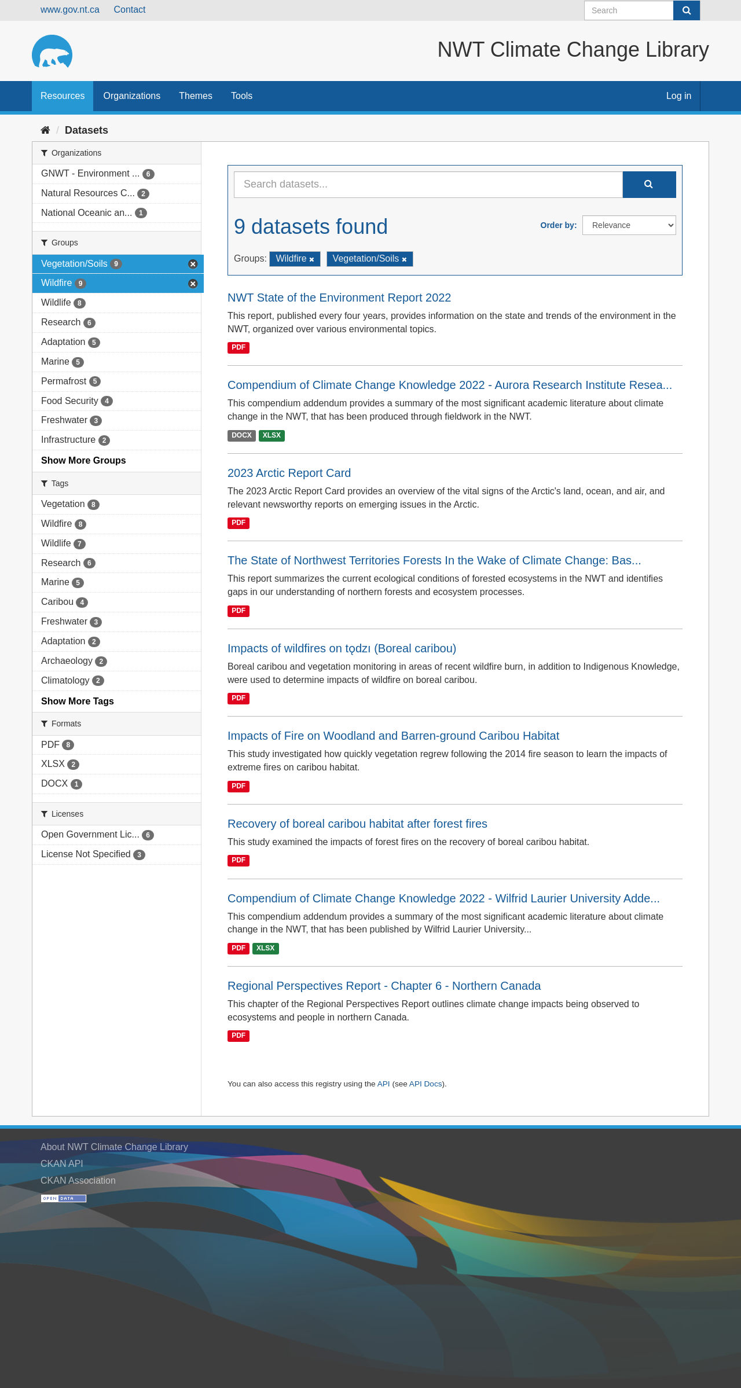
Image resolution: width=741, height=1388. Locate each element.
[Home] (45, 130)
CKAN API (62, 1164)
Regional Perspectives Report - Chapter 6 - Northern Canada (384, 985)
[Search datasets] (642, 10)
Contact (129, 9)
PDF (238, 347)
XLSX (272, 435)
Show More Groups (83, 460)
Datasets (86, 130)
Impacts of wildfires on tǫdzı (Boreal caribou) (342, 648)
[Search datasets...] (428, 184)
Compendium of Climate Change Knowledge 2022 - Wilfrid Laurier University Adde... (444, 898)
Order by (557, 225)
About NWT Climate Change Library (114, 1147)
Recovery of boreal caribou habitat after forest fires (357, 823)
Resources (63, 96)
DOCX (242, 435)
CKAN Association (78, 1180)
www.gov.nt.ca (70, 9)
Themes (195, 96)
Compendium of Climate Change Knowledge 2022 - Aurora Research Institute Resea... (450, 385)
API (383, 1083)
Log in (679, 96)
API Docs (425, 1083)
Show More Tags (77, 701)
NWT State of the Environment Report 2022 (340, 297)
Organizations (131, 96)
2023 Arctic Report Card (289, 473)
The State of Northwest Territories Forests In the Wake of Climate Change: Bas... (434, 560)
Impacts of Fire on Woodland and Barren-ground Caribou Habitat (393, 735)
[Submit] (686, 10)
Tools (241, 96)
